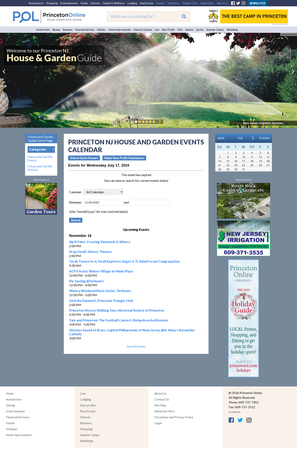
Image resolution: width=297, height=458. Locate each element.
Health (10, 423)
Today (264, 138)
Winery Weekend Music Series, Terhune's (100, 291)
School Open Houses (84, 158)
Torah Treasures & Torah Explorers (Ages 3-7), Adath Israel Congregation (124, 261)
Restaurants (36, 3)
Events (160, 3)
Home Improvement (119, 29)
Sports (200, 29)
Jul (240, 138)
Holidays (12, 429)
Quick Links (207, 3)
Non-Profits (168, 29)
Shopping (51, 3)
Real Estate (146, 3)
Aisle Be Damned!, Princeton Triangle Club (101, 301)
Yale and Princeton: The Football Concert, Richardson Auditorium (118, 320)
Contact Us (161, 399)
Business (67, 29)
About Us (222, 3)
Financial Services (84, 29)
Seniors (189, 29)
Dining (10, 405)
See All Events (136, 346)
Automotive (43, 29)
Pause (160, 121)
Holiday (101, 29)
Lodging (132, 3)
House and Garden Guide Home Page (40, 138)
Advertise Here (164, 411)
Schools (95, 3)
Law (157, 29)
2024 (220, 138)
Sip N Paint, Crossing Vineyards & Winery (99, 242)
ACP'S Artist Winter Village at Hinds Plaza (101, 271)
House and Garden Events (40, 158)
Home (10, 393)
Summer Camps (215, 29)
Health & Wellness (114, 3)
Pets (180, 29)
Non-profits (88, 405)
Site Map (160, 405)
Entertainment (69, 3)
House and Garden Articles (40, 168)
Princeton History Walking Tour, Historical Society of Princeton (116, 310)
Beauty (56, 29)
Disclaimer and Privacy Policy (173, 417)
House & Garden (143, 29)
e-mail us (234, 412)
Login (158, 423)
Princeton (173, 3)
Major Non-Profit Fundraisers (124, 158)
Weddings (232, 29)
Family (84, 3)
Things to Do (189, 3)
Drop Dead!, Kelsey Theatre (90, 252)
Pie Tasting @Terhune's (86, 281)
